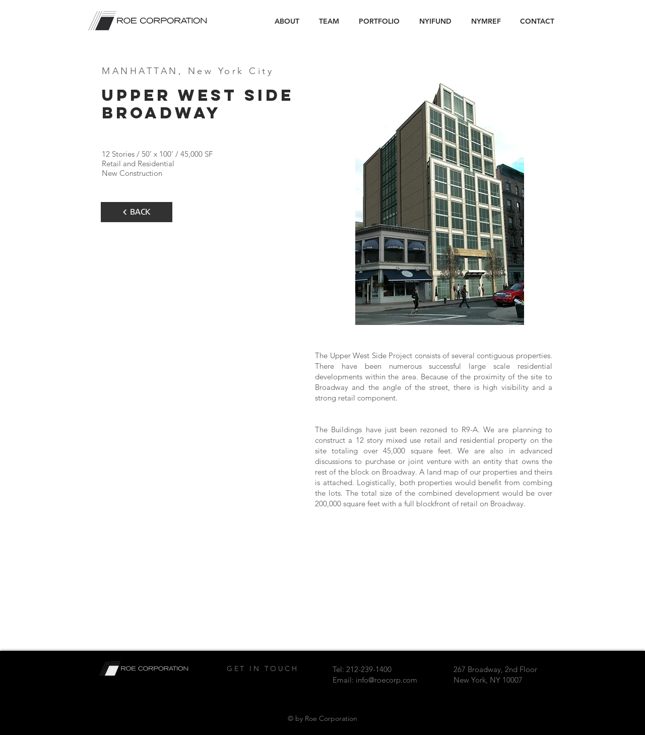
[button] (379, 21)
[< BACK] (136, 212)
